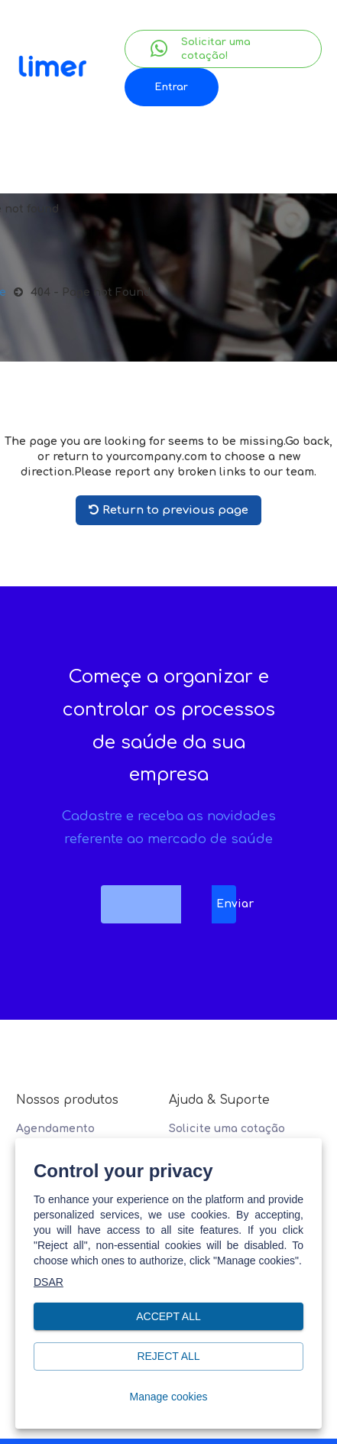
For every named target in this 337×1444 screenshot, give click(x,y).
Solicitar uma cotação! (201, 49)
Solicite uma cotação (227, 1128)
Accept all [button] (168, 1317)
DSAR (48, 1282)
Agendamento (55, 1128)
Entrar (171, 86)
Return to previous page (168, 510)
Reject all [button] (168, 1356)
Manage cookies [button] (168, 1397)
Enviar (226, 904)
